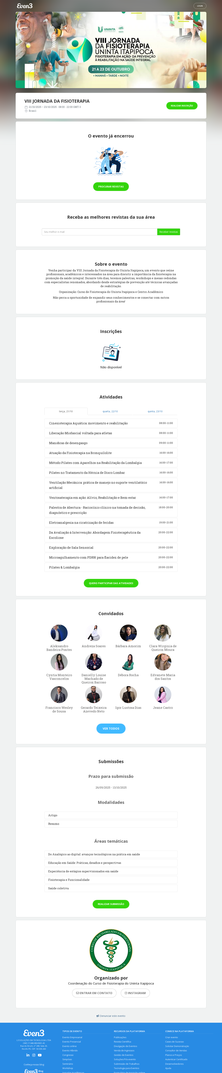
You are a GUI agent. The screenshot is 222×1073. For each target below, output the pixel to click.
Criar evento (171, 1037)
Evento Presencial (71, 1041)
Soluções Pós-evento (125, 1059)
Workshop (67, 1068)
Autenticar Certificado (176, 1059)
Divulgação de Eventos (125, 1046)
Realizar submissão (111, 904)
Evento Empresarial (72, 1037)
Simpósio (67, 1059)
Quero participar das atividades (111, 583)
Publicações (120, 1037)
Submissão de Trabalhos (126, 1063)
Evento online (69, 1046)
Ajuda (168, 1068)
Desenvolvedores (174, 1063)
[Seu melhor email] (99, 231)
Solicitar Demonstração (177, 1046)
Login (200, 6)
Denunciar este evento (111, 1016)
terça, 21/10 (66, 411)
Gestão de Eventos (123, 1055)
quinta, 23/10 (155, 411)
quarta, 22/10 (110, 411)
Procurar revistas (111, 186)
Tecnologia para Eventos (126, 1068)
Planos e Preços (173, 1055)
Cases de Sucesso (174, 1041)
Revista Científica (122, 1041)
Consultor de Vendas (176, 1050)
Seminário (67, 1063)
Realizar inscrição (182, 105)
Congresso (68, 1055)
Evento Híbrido (70, 1050)
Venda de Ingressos (124, 1050)
